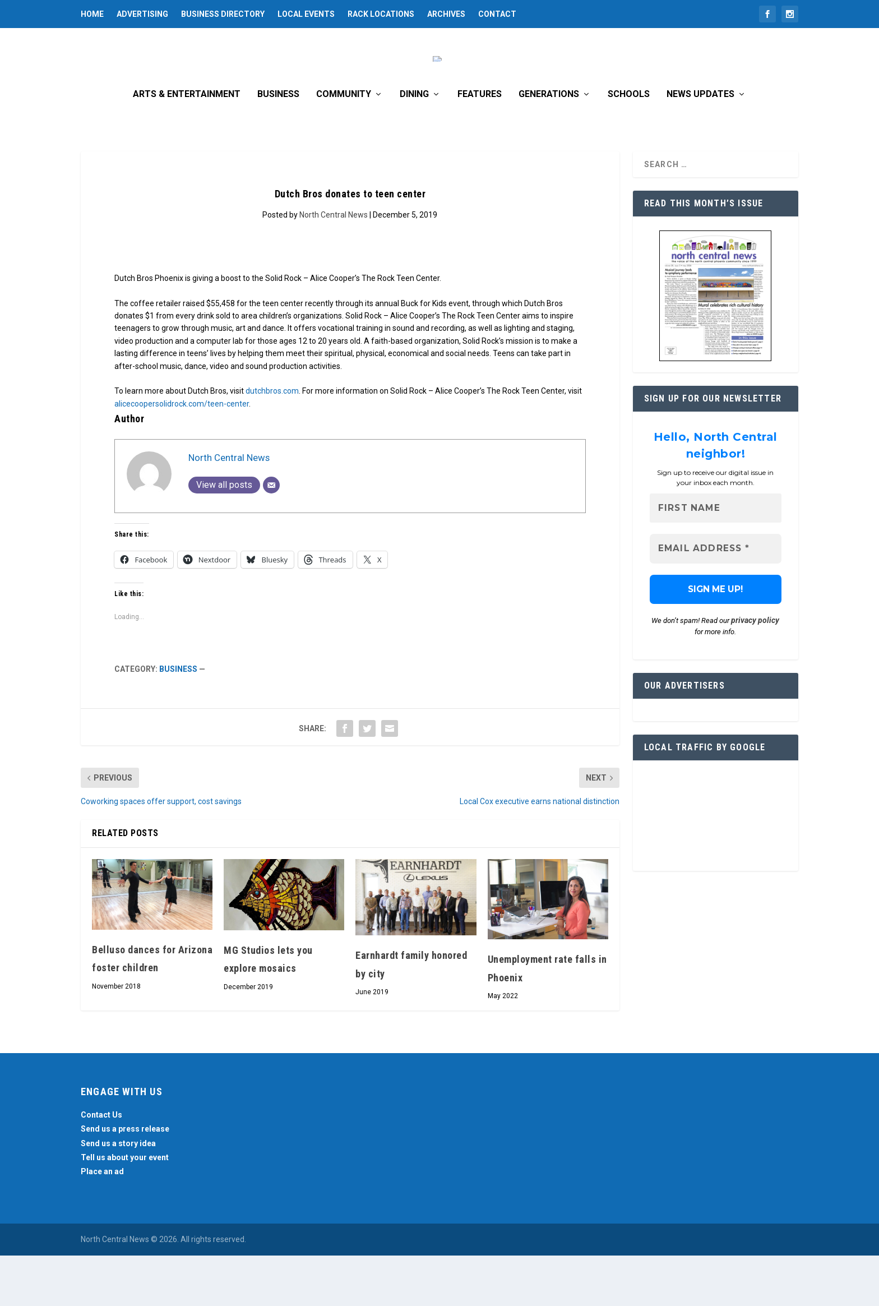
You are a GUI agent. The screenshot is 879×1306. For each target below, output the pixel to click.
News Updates (700, 145)
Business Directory (223, 14)
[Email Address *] (715, 600)
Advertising (142, 14)
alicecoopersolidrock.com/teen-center (181, 454)
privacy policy (755, 671)
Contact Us (101, 1165)
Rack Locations (381, 14)
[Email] (271, 535)
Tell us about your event (125, 1207)
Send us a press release (125, 1179)
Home (92, 14)
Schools (629, 145)
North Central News (333, 265)
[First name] (715, 559)
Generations (549, 145)
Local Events (306, 14)
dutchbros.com (272, 441)
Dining (414, 145)
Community (343, 145)
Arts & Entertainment (186, 145)
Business (278, 145)
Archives (446, 14)
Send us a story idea (118, 1193)
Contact (497, 14)
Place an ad (102, 1221)
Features (479, 145)
